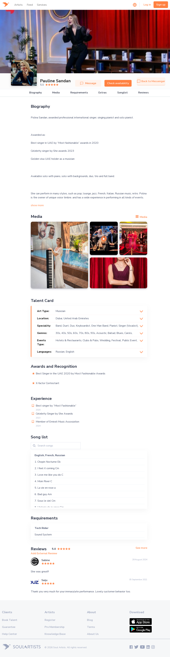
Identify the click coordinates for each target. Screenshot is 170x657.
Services (42, 5)
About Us (93, 634)
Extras (102, 92)
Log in (147, 4)
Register (50, 620)
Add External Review (44, 553)
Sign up (160, 4)
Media (56, 92)
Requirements (79, 92)
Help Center (9, 634)
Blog (90, 620)
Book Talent (9, 620)
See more (141, 548)
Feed (30, 5)
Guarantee (8, 627)
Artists (18, 5)
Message (88, 83)
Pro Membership (54, 627)
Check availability (118, 83)
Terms (91, 627)
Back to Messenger (151, 81)
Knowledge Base (55, 634)
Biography (35, 92)
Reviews (143, 92)
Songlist (122, 92)
